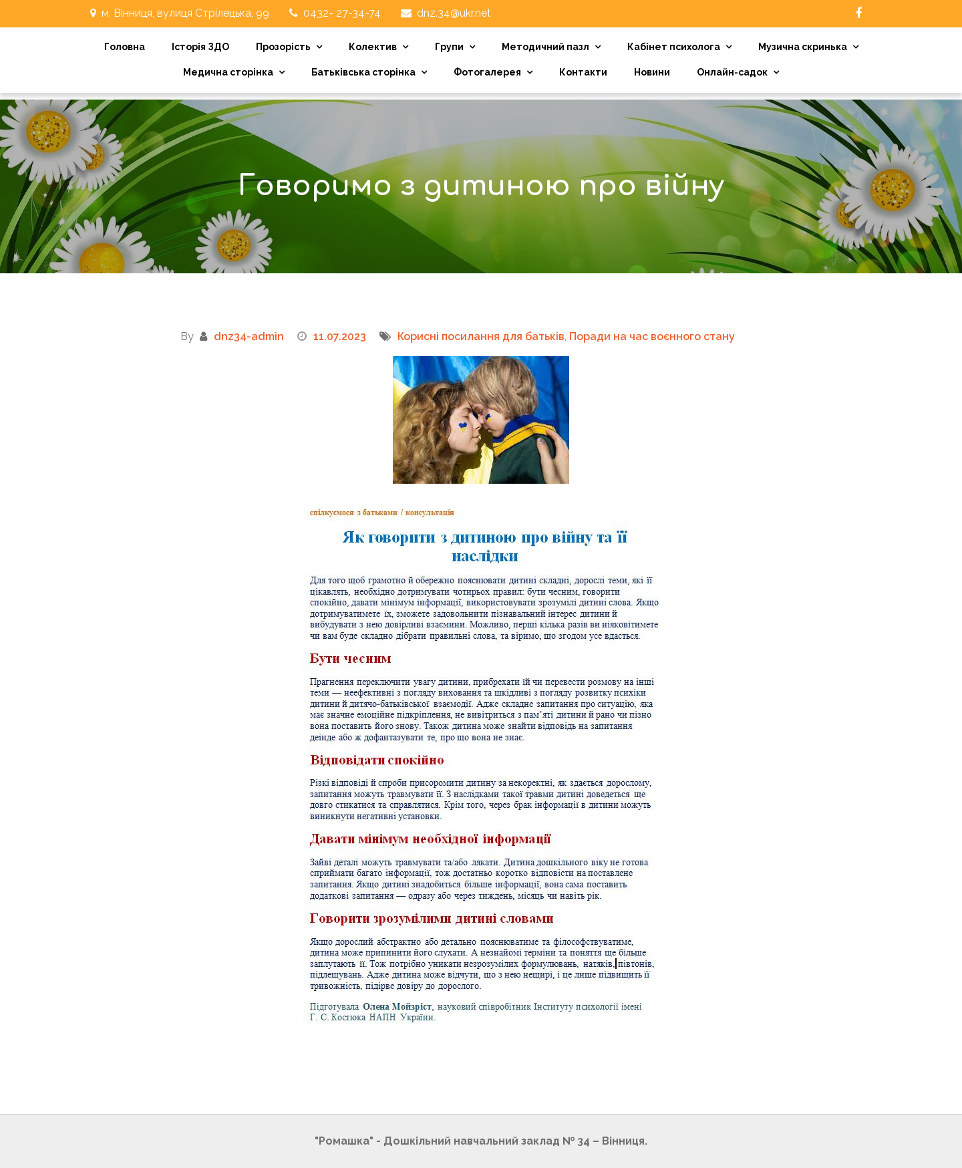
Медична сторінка (228, 72)
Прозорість (283, 46)
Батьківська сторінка (363, 72)
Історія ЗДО (200, 46)
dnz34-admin (249, 336)
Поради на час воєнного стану (652, 336)
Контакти (583, 72)
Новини (652, 72)
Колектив (373, 46)
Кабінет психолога (673, 46)
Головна (124, 46)
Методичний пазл (545, 46)
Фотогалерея (487, 72)
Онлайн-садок (732, 72)
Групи (449, 46)
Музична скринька (802, 46)
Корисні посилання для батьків (481, 336)
